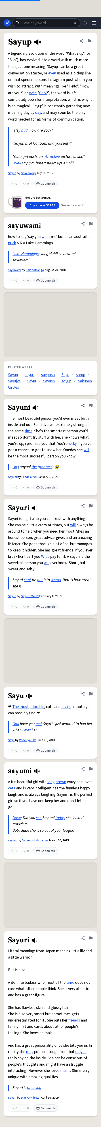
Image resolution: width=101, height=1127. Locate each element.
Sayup (12, 173)
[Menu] (93, 23)
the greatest (42, 467)
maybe (80, 1052)
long (51, 782)
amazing (34, 1088)
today (60, 818)
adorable (36, 707)
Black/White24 (30, 1098)
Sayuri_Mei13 (30, 596)
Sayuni (12, 477)
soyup (66, 381)
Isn (15, 467)
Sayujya (14, 381)
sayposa (48, 375)
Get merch (45, 183)
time (28, 431)
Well (17, 163)
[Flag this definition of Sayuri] (90, 505)
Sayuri (12, 596)
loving (66, 707)
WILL (45, 556)
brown (61, 782)
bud (24, 130)
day (38, 112)
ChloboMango (35, 270)
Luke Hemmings (26, 254)
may (29, 1052)
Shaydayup (28, 173)
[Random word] (75, 23)
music (65, 1070)
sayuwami (14, 270)
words (56, 580)
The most (20, 707)
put (40, 580)
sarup (80, 375)
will (86, 450)
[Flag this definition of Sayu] (90, 693)
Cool (43, 93)
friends (74, 1020)
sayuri (29, 375)
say (23, 237)
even (52, 73)
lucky (72, 443)
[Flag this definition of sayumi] (90, 769)
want (46, 237)
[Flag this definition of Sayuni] (90, 405)
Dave (17, 818)
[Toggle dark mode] (85, 23)
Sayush (49, 381)
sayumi (12, 840)
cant (27, 580)
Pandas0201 (29, 477)
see (39, 818)
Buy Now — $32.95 (42, 205)
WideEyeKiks (27, 740)
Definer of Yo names (35, 840)
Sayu (65, 375)
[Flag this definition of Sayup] (89, 41)
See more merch (72, 205)
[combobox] (46, 22)
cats (11, 788)
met (39, 724)
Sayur (31, 381)
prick (12, 243)
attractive (52, 156)
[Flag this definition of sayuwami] (90, 223)
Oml (16, 724)
